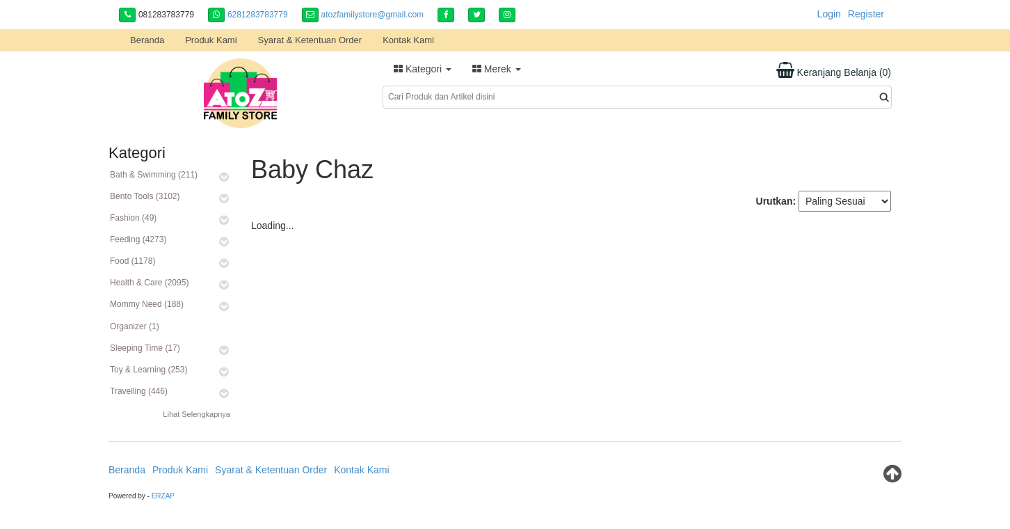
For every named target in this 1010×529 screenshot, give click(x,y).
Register (866, 13)
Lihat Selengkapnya (196, 414)
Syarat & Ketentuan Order (310, 40)
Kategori (422, 68)
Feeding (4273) (138, 239)
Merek (496, 68)
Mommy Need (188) (147, 304)
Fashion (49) (133, 218)
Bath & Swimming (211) (154, 175)
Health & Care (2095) (149, 282)
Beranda (147, 40)
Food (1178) (132, 261)
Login (829, 13)
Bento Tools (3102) (145, 196)
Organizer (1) (134, 326)
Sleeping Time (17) (145, 348)
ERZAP (163, 496)
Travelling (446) (139, 391)
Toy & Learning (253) (148, 369)
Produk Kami (211, 40)
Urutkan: (776, 201)
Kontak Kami (408, 40)
